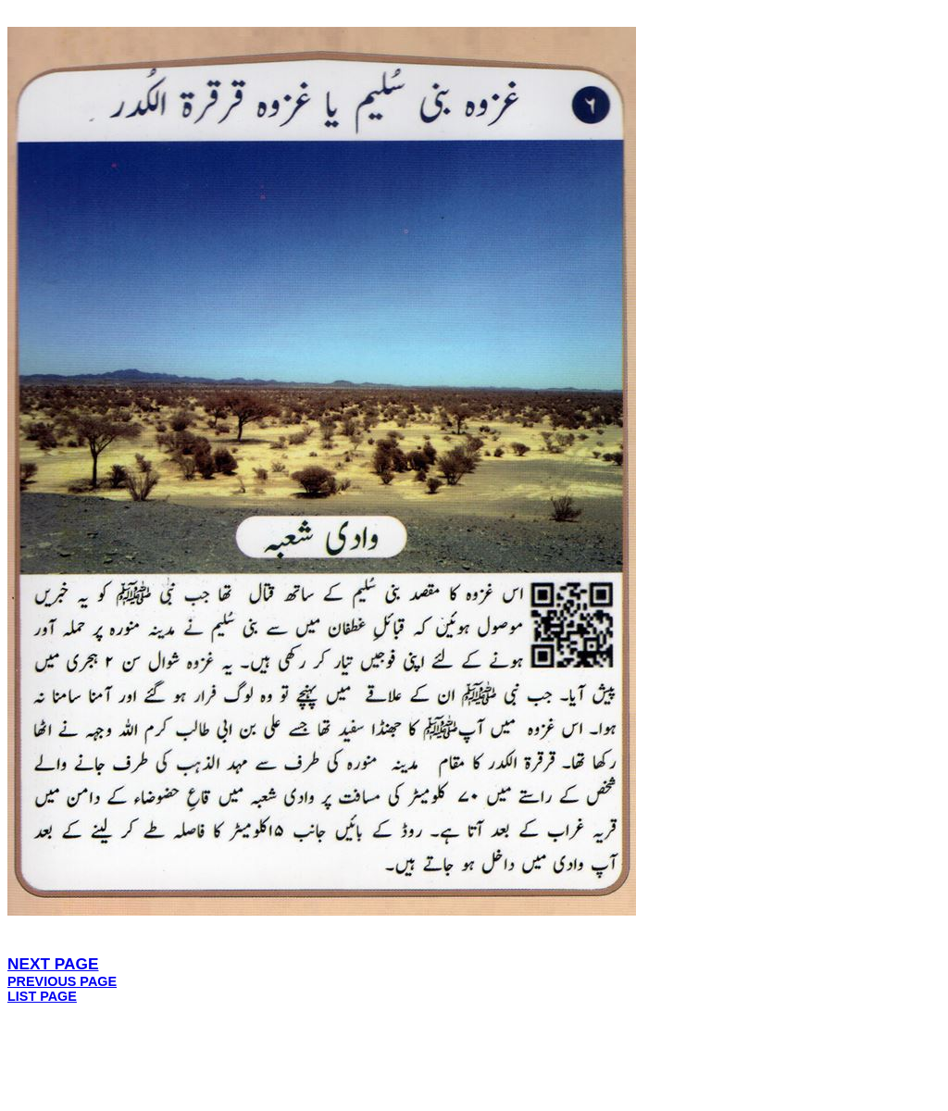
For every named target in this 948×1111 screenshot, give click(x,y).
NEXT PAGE (53, 964)
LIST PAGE (42, 996)
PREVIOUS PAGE (62, 981)
